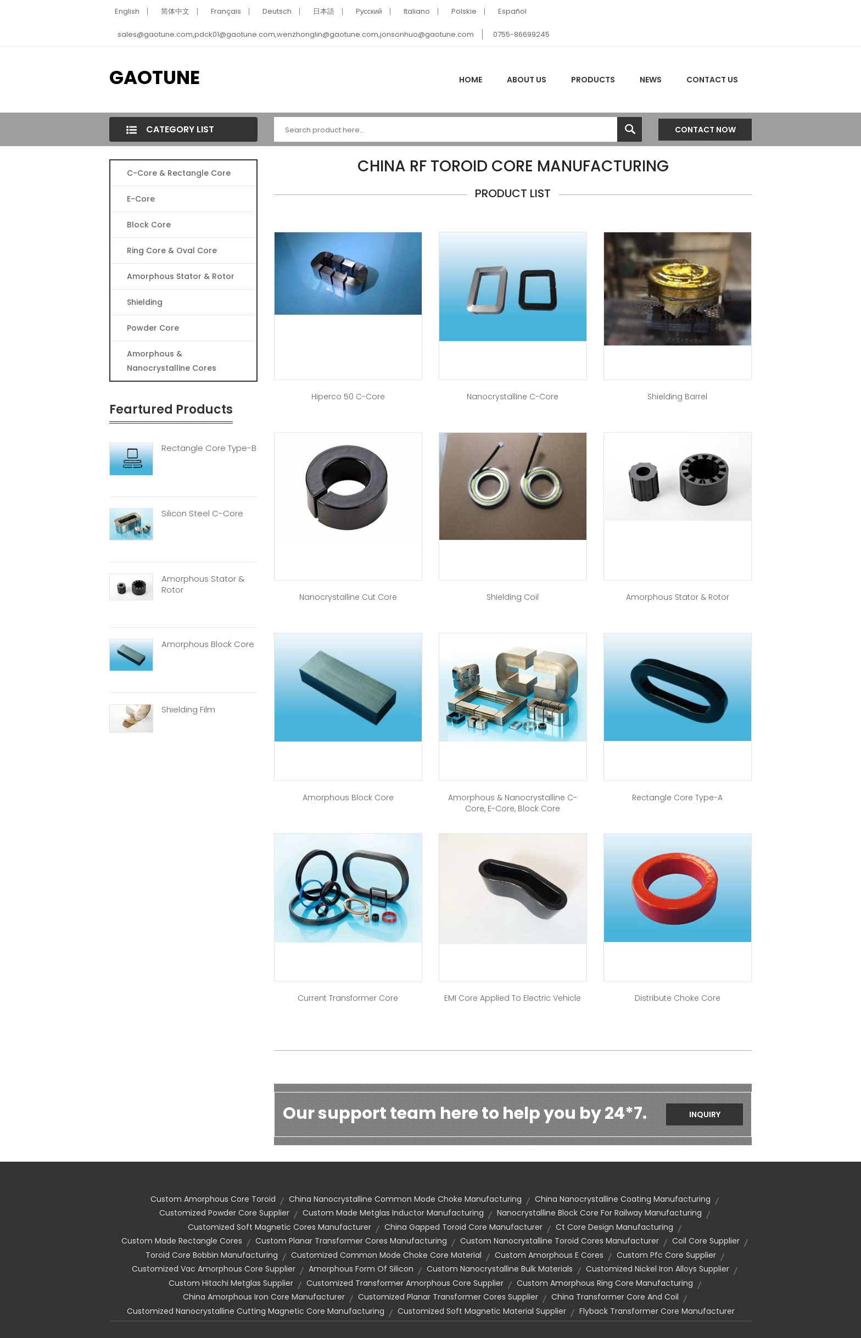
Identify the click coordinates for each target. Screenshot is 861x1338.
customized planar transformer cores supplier (448, 1296)
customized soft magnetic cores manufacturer (279, 1227)
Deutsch (277, 11)
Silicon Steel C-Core (202, 513)
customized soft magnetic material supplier (482, 1311)
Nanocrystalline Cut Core (348, 597)
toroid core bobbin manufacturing (212, 1255)
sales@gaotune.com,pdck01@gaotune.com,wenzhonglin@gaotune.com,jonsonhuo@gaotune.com (296, 34)
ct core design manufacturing (614, 1227)
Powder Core (153, 327)
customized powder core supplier (224, 1212)
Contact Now (705, 129)
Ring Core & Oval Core (172, 250)
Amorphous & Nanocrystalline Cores (171, 360)
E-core (141, 198)
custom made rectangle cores (181, 1240)
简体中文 (175, 11)
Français (226, 11)
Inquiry (704, 1114)
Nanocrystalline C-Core (512, 396)
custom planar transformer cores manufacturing (351, 1240)
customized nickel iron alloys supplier (657, 1268)
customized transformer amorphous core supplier (405, 1283)
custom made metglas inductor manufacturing (393, 1212)
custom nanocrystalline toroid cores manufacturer (559, 1240)
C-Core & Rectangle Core (179, 173)
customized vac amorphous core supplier (213, 1268)
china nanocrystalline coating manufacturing (623, 1199)
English (127, 11)
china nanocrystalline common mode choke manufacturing (405, 1199)
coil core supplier (706, 1240)
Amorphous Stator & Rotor (180, 276)
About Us (526, 79)
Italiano (417, 11)
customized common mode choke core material (386, 1255)
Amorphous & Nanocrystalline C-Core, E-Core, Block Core (512, 803)
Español (512, 11)
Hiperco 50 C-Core (348, 396)
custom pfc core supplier (666, 1255)
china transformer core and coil (615, 1296)
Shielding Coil (513, 597)
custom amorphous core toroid (213, 1199)
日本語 (323, 11)
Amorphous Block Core (207, 644)
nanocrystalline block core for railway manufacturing (599, 1212)
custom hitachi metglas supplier (231, 1283)
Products (593, 79)
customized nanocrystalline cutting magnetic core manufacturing (255, 1311)
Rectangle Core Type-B (208, 448)
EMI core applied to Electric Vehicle (512, 998)
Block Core (150, 224)
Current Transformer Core (348, 998)
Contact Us (712, 79)
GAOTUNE (154, 77)
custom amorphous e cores (549, 1255)
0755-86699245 (521, 34)
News (651, 79)
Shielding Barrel (677, 396)
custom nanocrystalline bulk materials (500, 1268)
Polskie (464, 11)
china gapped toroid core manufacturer (463, 1227)
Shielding (145, 302)
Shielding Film (188, 709)
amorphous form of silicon (361, 1268)
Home (470, 79)
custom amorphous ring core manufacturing (605, 1283)
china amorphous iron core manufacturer (264, 1296)
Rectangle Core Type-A (677, 797)
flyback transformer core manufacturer (657, 1311)
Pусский (369, 11)
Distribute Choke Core (677, 998)
